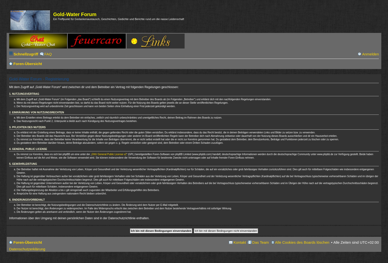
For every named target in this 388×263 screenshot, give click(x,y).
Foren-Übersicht (27, 242)
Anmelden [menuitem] (370, 54)
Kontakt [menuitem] (239, 242)
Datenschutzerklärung (27, 249)
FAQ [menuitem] (48, 54)
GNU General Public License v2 (109, 154)
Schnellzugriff (26, 54)
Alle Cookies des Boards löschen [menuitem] (302, 242)
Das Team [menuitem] (260, 242)
